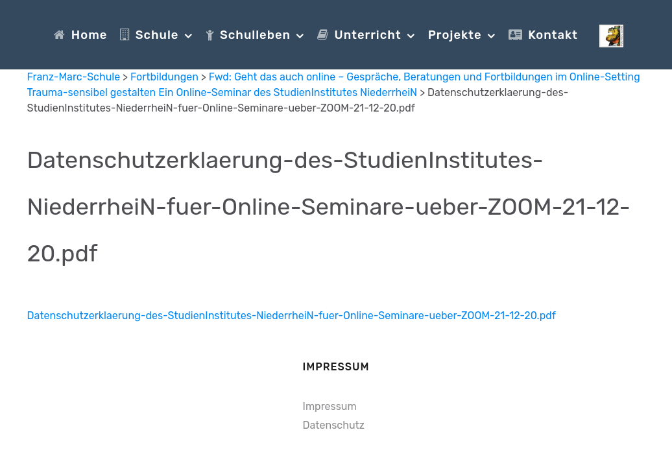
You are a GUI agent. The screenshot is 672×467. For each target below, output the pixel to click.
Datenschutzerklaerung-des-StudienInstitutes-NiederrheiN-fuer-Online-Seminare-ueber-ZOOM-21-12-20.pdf (328, 206)
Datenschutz (334, 425)
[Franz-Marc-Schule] (611, 34)
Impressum (330, 406)
